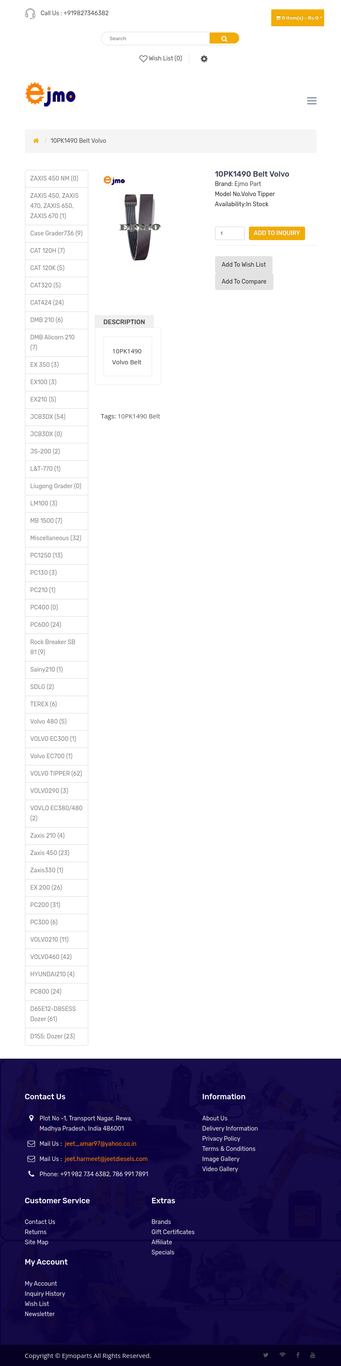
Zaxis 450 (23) (50, 853)
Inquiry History (45, 1294)
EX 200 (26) (46, 887)
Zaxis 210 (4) (47, 835)
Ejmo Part (248, 184)
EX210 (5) (43, 399)
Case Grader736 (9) (56, 233)
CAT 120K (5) (47, 268)
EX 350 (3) (44, 365)
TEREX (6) (43, 704)
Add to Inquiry (277, 233)
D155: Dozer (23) (52, 1036)
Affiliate (162, 1242)
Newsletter (40, 1314)
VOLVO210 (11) (49, 939)
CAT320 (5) (45, 285)
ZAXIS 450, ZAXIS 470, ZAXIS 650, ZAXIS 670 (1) (54, 206)
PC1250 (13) (46, 555)
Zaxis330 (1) (46, 870)
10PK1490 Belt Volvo (78, 141)
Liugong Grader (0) (56, 486)
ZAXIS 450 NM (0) (54, 178)
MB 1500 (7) (46, 521)
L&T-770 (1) (45, 469)
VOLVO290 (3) (49, 791)
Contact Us (40, 1222)
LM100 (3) (43, 503)
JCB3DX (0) (46, 434)
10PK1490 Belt (138, 416)
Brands (161, 1222)
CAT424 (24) (47, 302)
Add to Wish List (244, 264)
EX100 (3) (43, 382)
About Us (215, 1118)
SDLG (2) (42, 687)
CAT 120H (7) (47, 250)
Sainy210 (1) (46, 669)
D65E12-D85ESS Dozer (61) (53, 1014)
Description (124, 322)
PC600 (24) (46, 624)
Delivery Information (230, 1128)
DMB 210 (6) (46, 320)
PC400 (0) (44, 607)
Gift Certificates (173, 1232)
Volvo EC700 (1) (51, 756)
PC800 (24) (46, 991)
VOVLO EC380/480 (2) (56, 813)
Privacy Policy (221, 1138)
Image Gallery (221, 1159)
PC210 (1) (43, 590)
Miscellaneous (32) (56, 538)
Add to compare (244, 281)
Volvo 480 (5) (48, 721)
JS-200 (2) (45, 451)
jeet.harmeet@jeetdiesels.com (106, 1159)
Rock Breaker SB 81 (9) (53, 647)
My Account (41, 1283)
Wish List (37, 1304)
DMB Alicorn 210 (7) (52, 342)
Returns (36, 1232)
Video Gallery (220, 1169)
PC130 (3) (43, 572)
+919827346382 (86, 13)
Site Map (37, 1242)
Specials (163, 1252)
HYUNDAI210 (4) (52, 974)
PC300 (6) (44, 922)
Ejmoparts (77, 1355)
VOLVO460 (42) (51, 957)
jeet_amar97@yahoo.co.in (100, 1143)
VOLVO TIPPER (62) (56, 773)
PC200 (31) (45, 905)
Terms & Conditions (229, 1149)
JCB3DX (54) (47, 417)
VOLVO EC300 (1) (53, 739)
